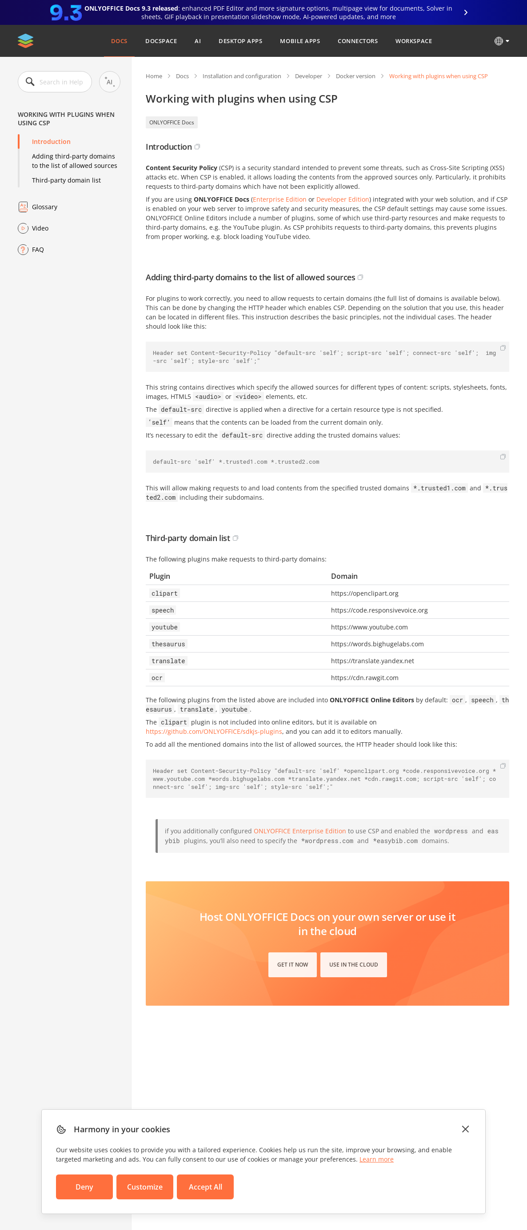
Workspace (413, 41)
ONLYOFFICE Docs (171, 122)
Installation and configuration (242, 76)
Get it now (292, 964)
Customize (145, 1187)
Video (40, 228)
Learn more (376, 1159)
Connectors (358, 41)
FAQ (38, 249)
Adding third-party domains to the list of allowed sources (74, 161)
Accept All (205, 1187)
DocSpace (161, 41)
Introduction (51, 141)
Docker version (355, 76)
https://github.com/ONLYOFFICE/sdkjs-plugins (214, 731)
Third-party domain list (66, 180)
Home (154, 76)
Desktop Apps (240, 41)
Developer (308, 76)
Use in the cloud (353, 964)
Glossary (44, 207)
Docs (119, 41)
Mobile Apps (300, 41)
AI (198, 41)
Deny (84, 1187)
